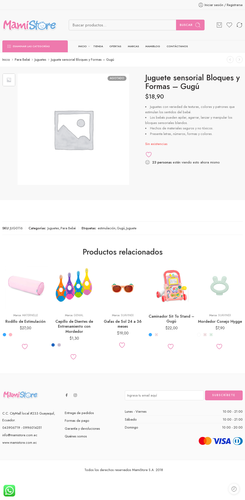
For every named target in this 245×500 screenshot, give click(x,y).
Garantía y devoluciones (82, 428)
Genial (78, 315)
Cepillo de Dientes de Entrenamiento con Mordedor (74, 326)
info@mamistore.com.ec (19, 435)
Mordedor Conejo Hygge (220, 321)
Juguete (131, 228)
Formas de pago (77, 420)
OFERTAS (115, 46)
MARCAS (133, 46)
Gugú (121, 228)
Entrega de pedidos (79, 412)
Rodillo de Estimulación (25, 321)
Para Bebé (22, 59)
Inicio (6, 59)
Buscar (190, 25)
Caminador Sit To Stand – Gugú (171, 318)
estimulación (106, 228)
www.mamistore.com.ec (19, 442)
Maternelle (30, 315)
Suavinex (127, 315)
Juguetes (40, 59)
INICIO (82, 46)
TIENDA (98, 46)
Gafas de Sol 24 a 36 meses (123, 324)
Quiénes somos (76, 436)
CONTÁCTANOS (177, 46)
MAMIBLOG (152, 46)
